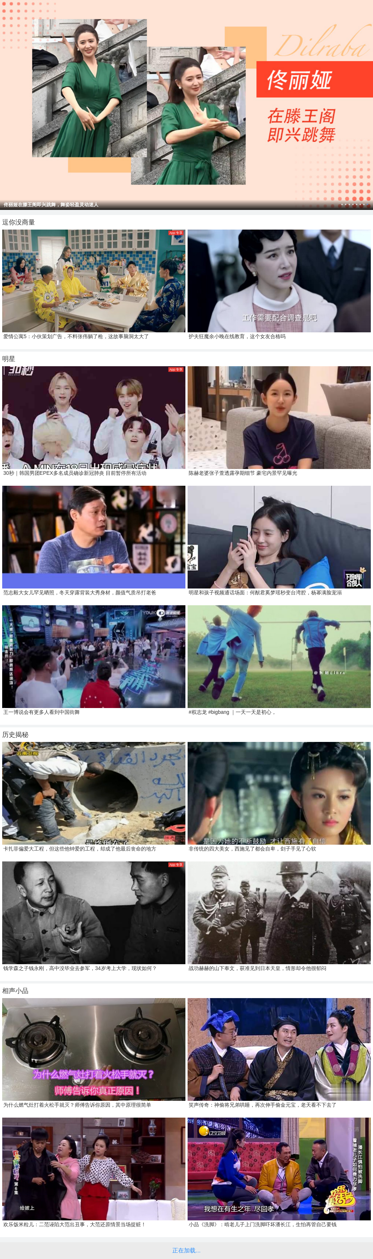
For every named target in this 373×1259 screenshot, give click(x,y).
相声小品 (15, 990)
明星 (8, 359)
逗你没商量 (18, 222)
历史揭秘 (15, 734)
